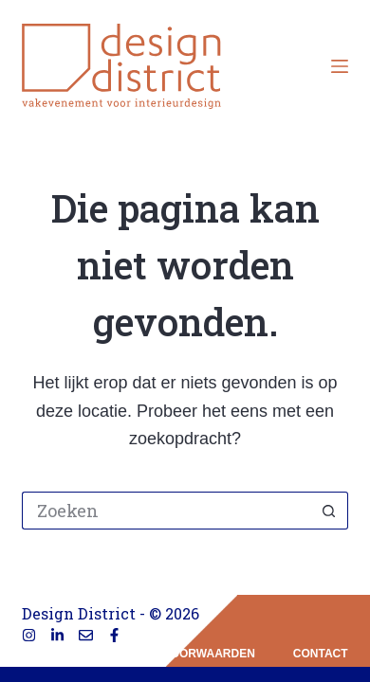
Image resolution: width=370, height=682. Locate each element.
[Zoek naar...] (165, 510)
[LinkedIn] (57, 635)
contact (320, 653)
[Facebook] (114, 635)
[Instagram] (29, 635)
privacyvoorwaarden (184, 653)
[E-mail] (86, 635)
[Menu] (339, 66)
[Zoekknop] (329, 510)
